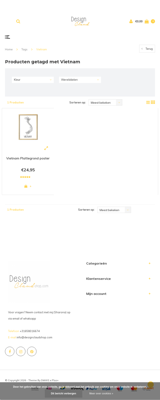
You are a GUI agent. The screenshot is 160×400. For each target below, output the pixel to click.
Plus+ (55, 381)
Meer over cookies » (101, 393)
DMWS (45, 381)
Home (9, 49)
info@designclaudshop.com (34, 338)
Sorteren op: (77, 102)
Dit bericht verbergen (63, 393)
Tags (24, 49)
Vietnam (41, 49)
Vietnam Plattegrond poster (28, 158)
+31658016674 (30, 332)
